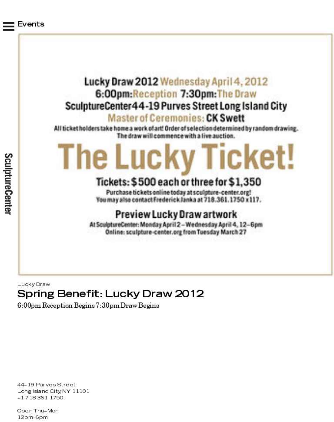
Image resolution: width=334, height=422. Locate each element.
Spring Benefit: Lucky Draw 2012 (110, 294)
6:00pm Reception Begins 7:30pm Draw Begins (88, 305)
